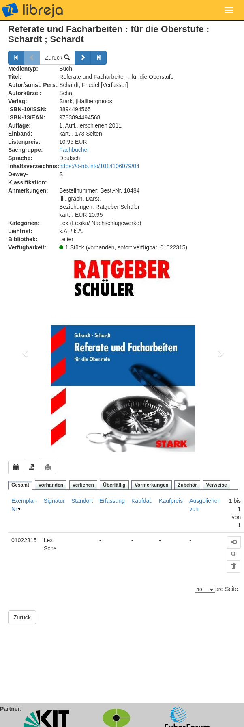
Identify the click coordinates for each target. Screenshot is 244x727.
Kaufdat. (141, 501)
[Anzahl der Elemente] (205, 589)
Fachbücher (74, 150)
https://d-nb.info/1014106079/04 (99, 166)
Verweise (216, 485)
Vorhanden (50, 485)
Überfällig (114, 485)
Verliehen (83, 485)
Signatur (54, 501)
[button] (25, 352)
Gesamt (20, 485)
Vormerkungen (152, 485)
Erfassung (112, 501)
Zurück (57, 57)
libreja (32, 10)
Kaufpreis (171, 501)
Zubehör (187, 485)
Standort (82, 501)
